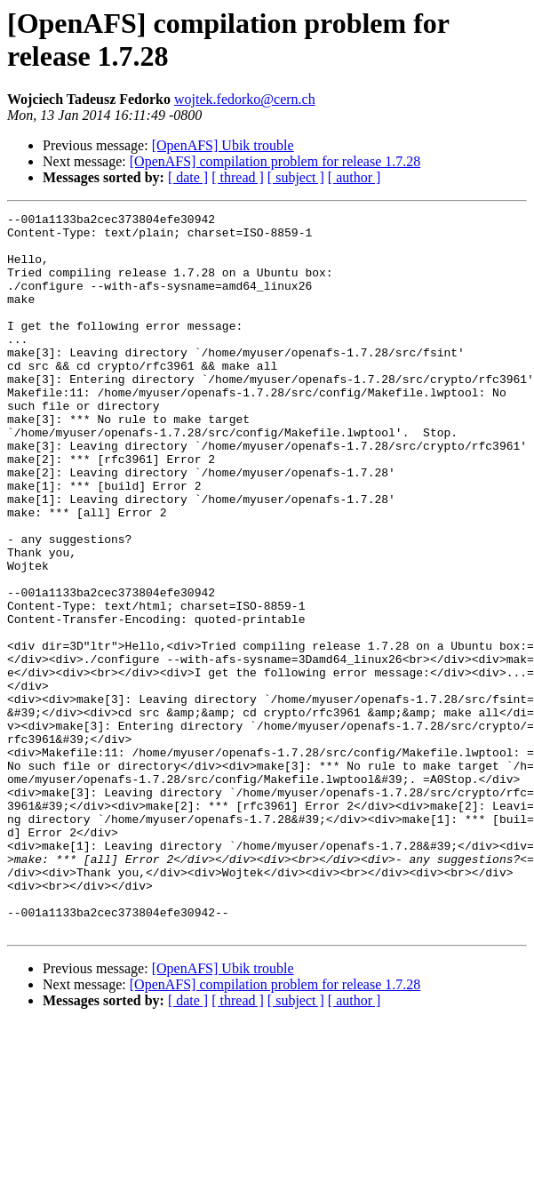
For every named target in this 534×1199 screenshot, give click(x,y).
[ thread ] (237, 177)
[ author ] (354, 177)
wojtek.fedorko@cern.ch (244, 99)
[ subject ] (295, 177)
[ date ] (188, 177)
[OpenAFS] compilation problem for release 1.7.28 (275, 161)
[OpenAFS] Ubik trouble (223, 145)
